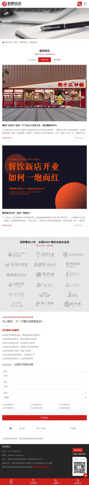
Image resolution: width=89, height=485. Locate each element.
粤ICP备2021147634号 (42, 467)
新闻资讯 (23, 42)
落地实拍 (44, 60)
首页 (15, 42)
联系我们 (6, 446)
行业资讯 (32, 60)
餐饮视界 (57, 60)
